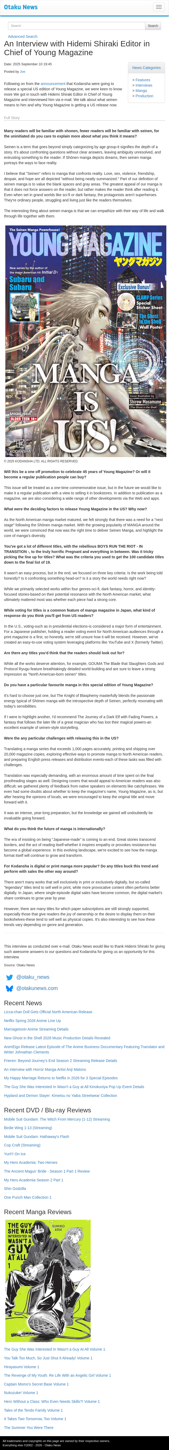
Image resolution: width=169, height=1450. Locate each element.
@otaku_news (32, 977)
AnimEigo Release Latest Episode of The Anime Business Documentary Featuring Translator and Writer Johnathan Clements (84, 1049)
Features (142, 80)
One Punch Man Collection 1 (27, 1197)
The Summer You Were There (28, 1427)
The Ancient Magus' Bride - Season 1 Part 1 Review (47, 1171)
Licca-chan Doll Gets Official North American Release (48, 1012)
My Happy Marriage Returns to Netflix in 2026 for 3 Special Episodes (61, 1078)
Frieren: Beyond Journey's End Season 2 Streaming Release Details (60, 1061)
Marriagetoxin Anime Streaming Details (36, 1029)
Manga (141, 90)
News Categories (146, 68)
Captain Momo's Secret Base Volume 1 (36, 1384)
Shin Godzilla (15, 1188)
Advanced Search (23, 36)
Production (144, 96)
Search (153, 26)
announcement (53, 84)
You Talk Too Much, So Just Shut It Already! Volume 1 (48, 1358)
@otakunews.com (37, 988)
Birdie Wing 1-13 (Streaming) (28, 1128)
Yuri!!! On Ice (15, 1154)
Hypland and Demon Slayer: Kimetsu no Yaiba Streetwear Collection (60, 1095)
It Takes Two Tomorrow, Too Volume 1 (35, 1419)
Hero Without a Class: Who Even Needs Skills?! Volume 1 (52, 1401)
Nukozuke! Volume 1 (21, 1393)
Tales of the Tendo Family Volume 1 (33, 1410)
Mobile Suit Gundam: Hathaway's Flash (36, 1136)
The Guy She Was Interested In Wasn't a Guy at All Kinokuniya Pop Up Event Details (74, 1087)
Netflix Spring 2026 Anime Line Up (32, 1021)
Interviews (143, 85)
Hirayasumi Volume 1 (21, 1367)
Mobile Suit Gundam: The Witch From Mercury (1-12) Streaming (57, 1119)
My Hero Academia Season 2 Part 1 (33, 1180)
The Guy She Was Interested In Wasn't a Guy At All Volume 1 (54, 1349)
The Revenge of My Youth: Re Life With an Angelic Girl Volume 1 (57, 1375)
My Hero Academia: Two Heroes (31, 1162)
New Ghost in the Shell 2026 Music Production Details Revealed (57, 1038)
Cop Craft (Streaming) (22, 1145)
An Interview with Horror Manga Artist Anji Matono (45, 1069)
